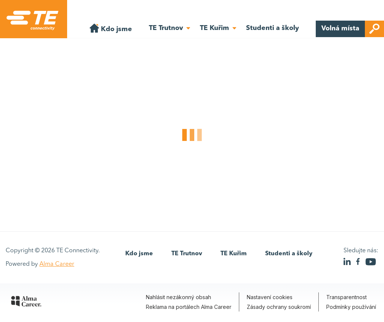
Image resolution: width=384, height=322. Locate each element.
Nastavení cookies (269, 297)
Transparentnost (346, 297)
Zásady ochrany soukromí (279, 307)
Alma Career (56, 264)
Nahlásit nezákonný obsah (178, 297)
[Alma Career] (26, 302)
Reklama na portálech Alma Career (188, 307)
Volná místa (352, 29)
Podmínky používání (351, 307)
